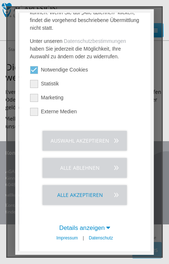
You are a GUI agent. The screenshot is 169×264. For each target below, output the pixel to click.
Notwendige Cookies (59, 161)
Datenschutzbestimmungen (95, 132)
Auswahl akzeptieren (80, 231)
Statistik (44, 175)
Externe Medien (53, 202)
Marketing (46, 188)
